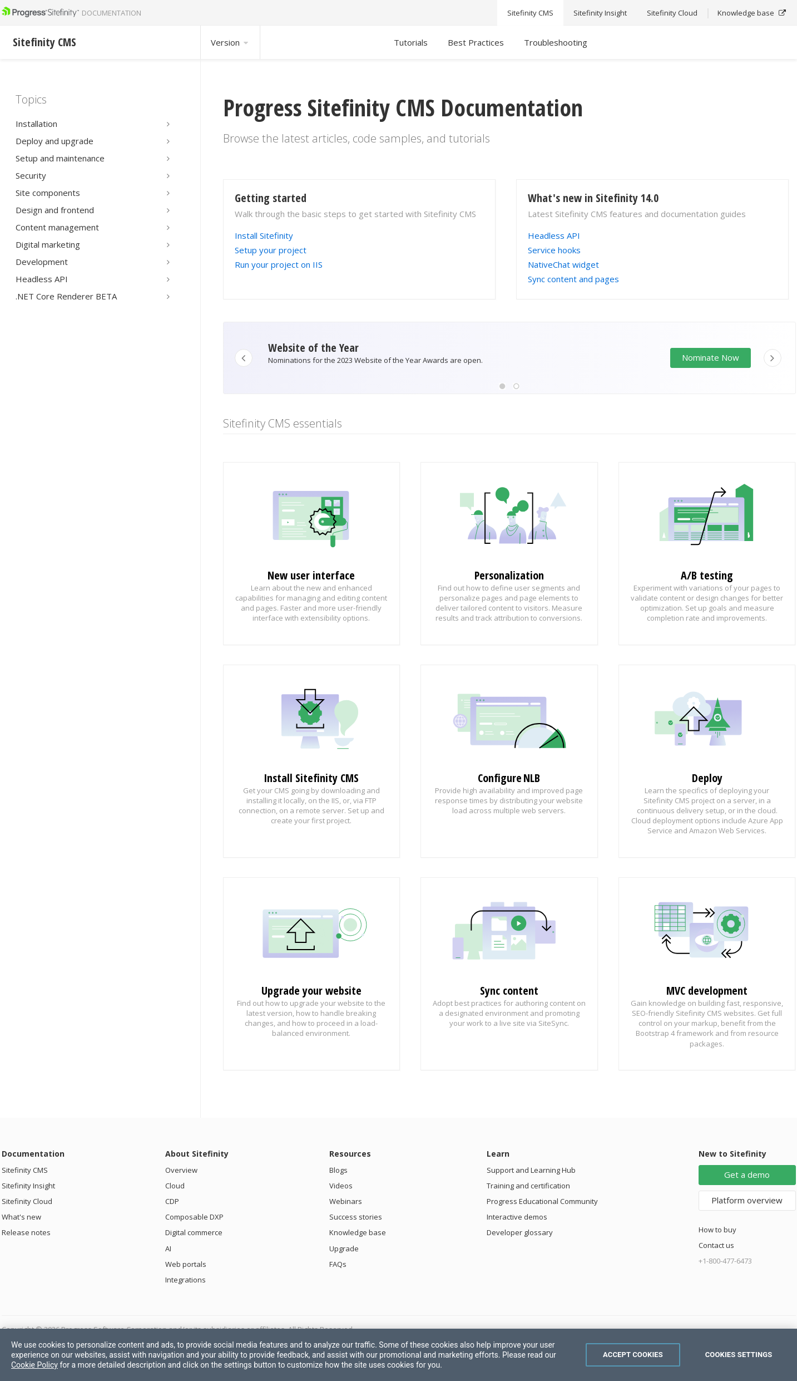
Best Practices (476, 42)
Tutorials (411, 42)
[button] (502, 386)
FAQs (337, 1264)
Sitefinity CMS (25, 1170)
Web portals (185, 1264)
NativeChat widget (563, 264)
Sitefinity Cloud (27, 1201)
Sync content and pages (573, 278)
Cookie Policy (34, 1364)
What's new (21, 1217)
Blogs (338, 1170)
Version (230, 42)
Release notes (26, 1232)
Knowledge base (357, 1232)
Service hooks (554, 249)
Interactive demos (517, 1217)
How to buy (717, 1230)
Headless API (554, 235)
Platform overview (747, 1200)
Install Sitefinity (264, 235)
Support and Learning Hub (531, 1170)
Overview (181, 1170)
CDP (172, 1201)
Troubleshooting (555, 42)
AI (168, 1249)
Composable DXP (194, 1217)
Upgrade (344, 1249)
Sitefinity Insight (28, 1186)
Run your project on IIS (279, 264)
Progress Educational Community (542, 1201)
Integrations (185, 1280)
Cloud (175, 1186)
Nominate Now (710, 357)
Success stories (355, 1217)
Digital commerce (193, 1232)
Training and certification (528, 1186)
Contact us (716, 1245)
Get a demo (747, 1174)
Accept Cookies (633, 1354)
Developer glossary (520, 1232)
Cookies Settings (739, 1354)
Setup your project (270, 249)
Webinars (345, 1201)
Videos (341, 1186)
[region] (398, 1355)
